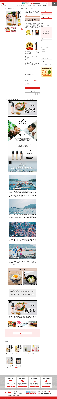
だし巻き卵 (26, 58)
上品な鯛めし (27, 57)
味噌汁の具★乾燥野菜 (46, 33)
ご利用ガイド (11, 395)
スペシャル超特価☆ (44, 21)
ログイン (19, 395)
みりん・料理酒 (43, 54)
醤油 (42, 40)
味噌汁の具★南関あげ (46, 29)
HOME (8, 395)
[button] (7, 29)
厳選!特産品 (43, 51)
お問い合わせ (15, 395)
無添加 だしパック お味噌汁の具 (45, 26)
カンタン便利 (43, 45)
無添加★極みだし (45, 28)
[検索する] (46, 3)
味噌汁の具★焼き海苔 (46, 31)
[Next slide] (22, 29)
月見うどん (26, 59)
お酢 (42, 53)
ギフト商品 (43, 56)
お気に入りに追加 (32, 91)
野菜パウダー (45, 36)
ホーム (6, 8)
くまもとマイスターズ (44, 58)
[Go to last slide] (5, 29)
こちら (34, 74)
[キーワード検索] (43, 3)
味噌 (42, 38)
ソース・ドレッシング (44, 47)
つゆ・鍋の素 (43, 49)
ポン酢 (42, 42)
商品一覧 (9, 8)
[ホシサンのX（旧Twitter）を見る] (31, 3)
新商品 (42, 23)
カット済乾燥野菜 (45, 35)
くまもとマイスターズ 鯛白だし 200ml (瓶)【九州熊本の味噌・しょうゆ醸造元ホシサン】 (25, 8)
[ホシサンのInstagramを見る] (33, 3)
